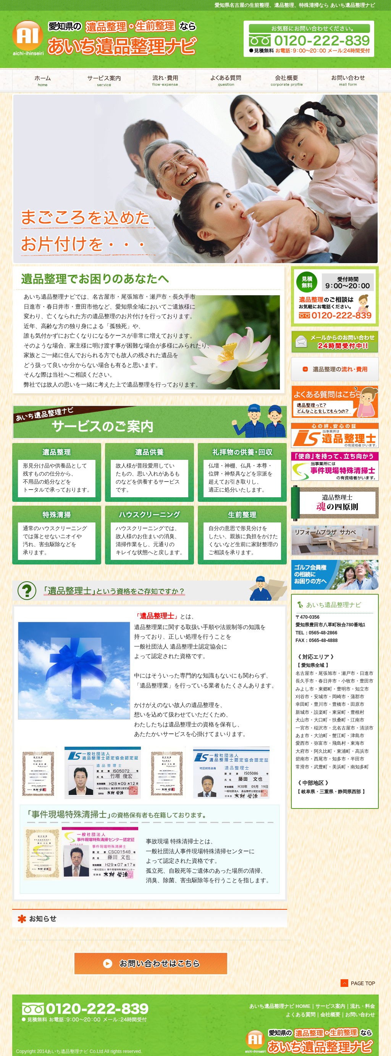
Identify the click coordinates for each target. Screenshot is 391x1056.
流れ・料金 (362, 1006)
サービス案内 (103, 80)
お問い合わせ (348, 80)
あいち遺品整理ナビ (42, 80)
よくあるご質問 (226, 80)
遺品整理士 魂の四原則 (335, 503)
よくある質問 (335, 402)
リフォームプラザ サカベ (335, 540)
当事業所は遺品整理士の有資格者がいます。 (335, 435)
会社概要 (287, 80)
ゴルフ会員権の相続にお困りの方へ (335, 575)
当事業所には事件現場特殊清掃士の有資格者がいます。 (335, 466)
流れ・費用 (165, 80)
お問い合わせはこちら (150, 963)
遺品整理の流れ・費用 (335, 369)
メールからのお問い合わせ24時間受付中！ (335, 341)
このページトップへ (358, 983)
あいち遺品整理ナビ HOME (279, 1006)
